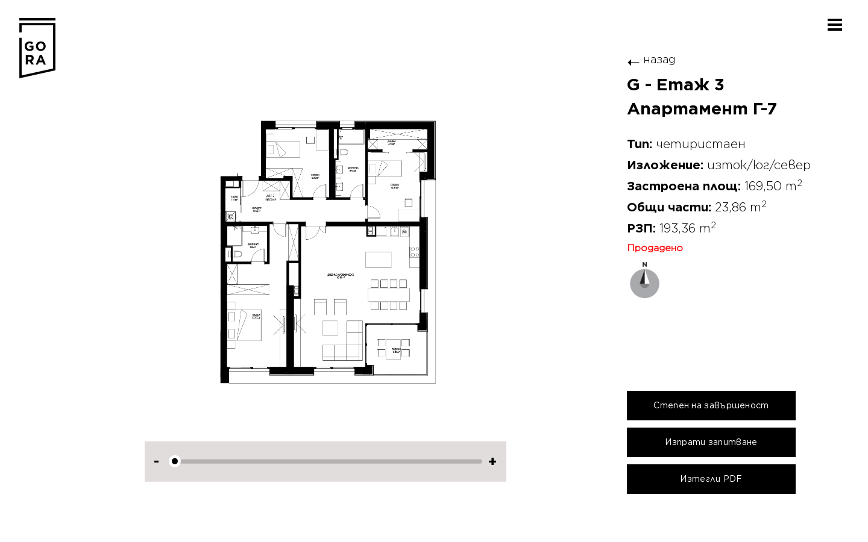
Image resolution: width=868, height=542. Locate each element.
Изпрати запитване (711, 442)
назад (651, 59)
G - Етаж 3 (676, 85)
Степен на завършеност (711, 405)
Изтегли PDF (711, 479)
